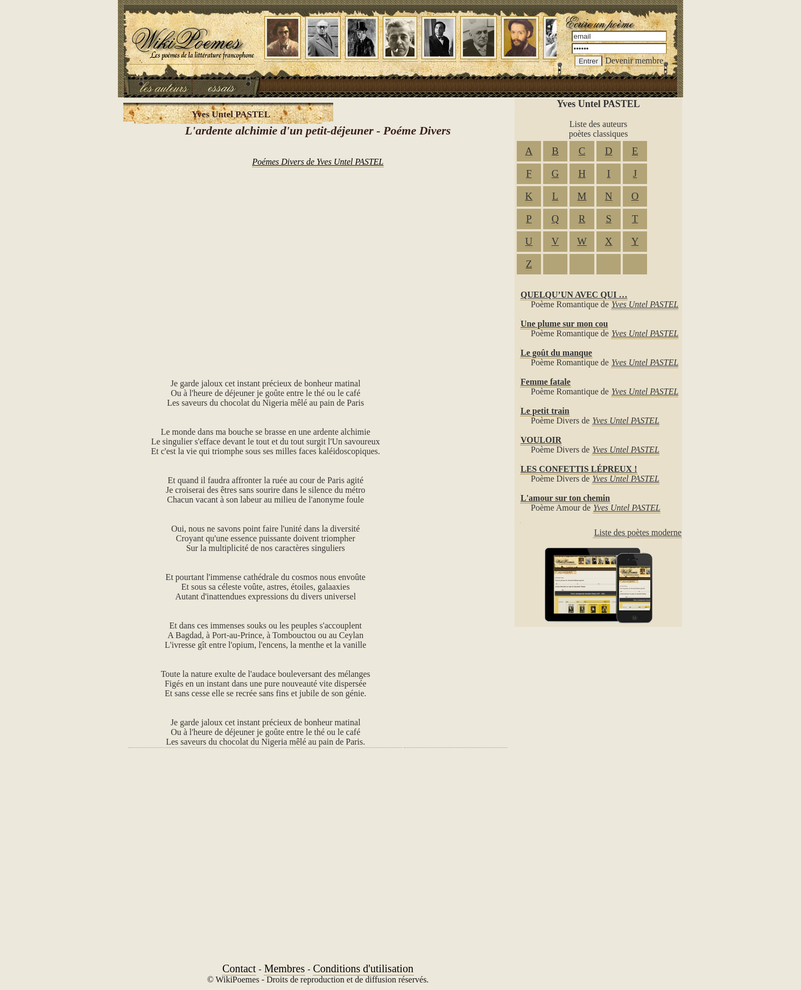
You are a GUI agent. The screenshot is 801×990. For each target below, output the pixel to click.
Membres (284, 968)
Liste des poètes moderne (637, 532)
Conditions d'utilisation (363, 968)
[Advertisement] (317, 261)
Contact (239, 968)
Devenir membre (634, 60)
